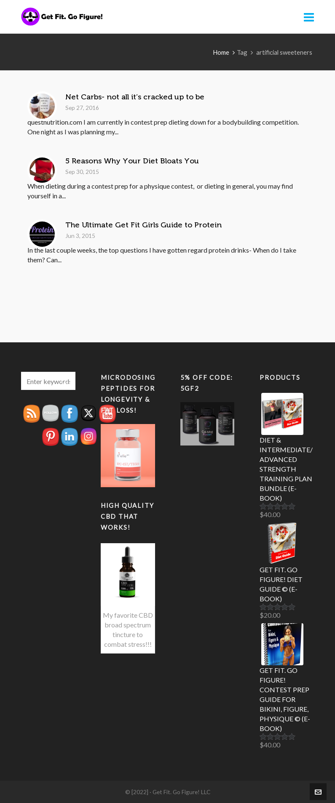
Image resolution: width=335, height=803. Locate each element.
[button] (64, 381)
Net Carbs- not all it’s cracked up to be (134, 97)
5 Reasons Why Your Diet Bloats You (132, 161)
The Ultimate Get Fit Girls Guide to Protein (143, 225)
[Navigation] (309, 17)
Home (221, 52)
